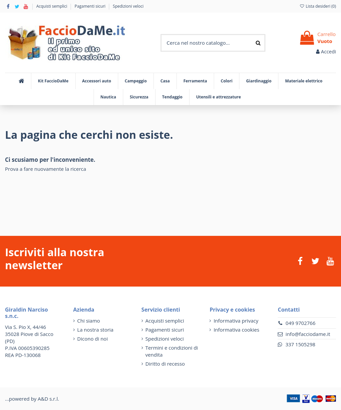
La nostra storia (95, 329)
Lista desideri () (317, 6)
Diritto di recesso (165, 363)
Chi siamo (88, 320)
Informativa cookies (236, 329)
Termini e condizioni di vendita (172, 351)
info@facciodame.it (308, 334)
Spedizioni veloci (128, 6)
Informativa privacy (235, 320)
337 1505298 (300, 344)
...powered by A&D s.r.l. (32, 398)
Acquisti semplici (52, 6)
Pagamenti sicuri (91, 6)
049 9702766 (301, 323)
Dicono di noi (92, 338)
